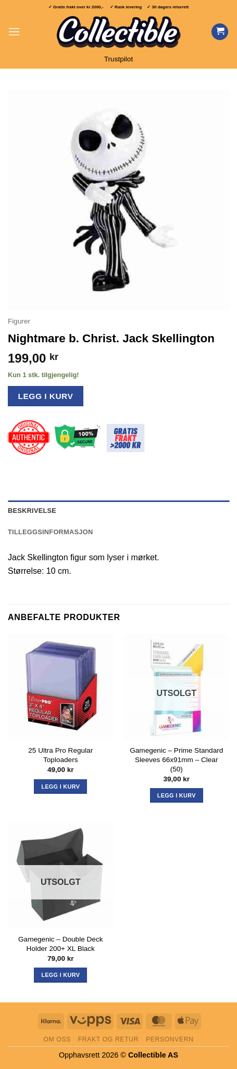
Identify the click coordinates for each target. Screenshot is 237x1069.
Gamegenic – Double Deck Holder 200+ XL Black (60, 943)
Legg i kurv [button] (60, 786)
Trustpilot (118, 59)
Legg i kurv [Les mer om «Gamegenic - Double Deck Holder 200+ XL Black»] (60, 975)
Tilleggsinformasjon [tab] (50, 532)
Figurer (19, 321)
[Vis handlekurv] (219, 32)
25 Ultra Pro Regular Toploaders (60, 755)
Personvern (170, 1039)
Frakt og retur (108, 1039)
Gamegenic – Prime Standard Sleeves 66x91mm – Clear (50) (176, 759)
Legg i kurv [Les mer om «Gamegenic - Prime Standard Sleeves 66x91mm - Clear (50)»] (176, 795)
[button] (14, 31)
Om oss (57, 1039)
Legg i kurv (45, 396)
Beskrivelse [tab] (32, 510)
